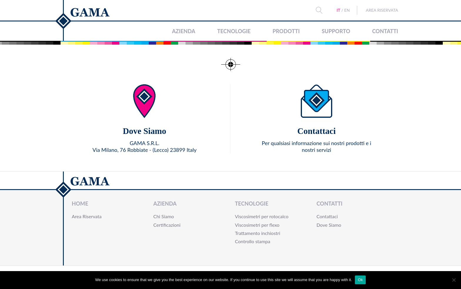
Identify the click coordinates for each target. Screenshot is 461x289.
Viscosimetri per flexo (257, 225)
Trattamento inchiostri (257, 233)
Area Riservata (382, 10)
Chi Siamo (163, 216)
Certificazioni (167, 225)
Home (80, 203)
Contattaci (327, 216)
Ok (360, 280)
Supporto (336, 31)
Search (319, 10)
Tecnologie (234, 31)
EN (347, 10)
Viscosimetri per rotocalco (261, 216)
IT (338, 10)
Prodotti (286, 31)
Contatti (385, 31)
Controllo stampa (252, 241)
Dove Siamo (329, 225)
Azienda (183, 31)
